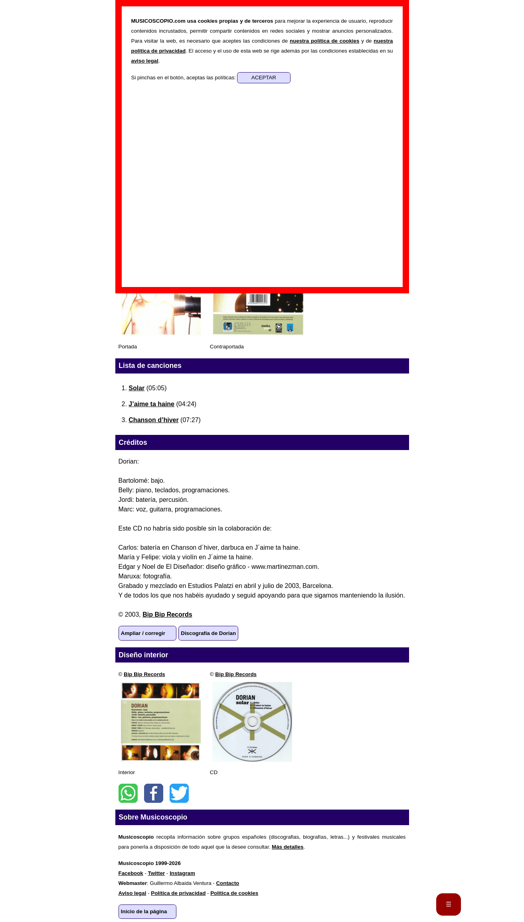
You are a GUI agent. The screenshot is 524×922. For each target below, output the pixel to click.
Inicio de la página (144, 911)
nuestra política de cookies (324, 41)
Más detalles (287, 847)
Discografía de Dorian (208, 633)
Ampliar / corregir (143, 633)
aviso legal (144, 61)
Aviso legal (132, 893)
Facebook (153, 793)
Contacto (227, 883)
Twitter (179, 793)
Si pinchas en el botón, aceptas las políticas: (184, 78)
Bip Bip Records (167, 614)
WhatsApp (128, 793)
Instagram (182, 873)
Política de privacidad (178, 893)
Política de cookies (234, 893)
